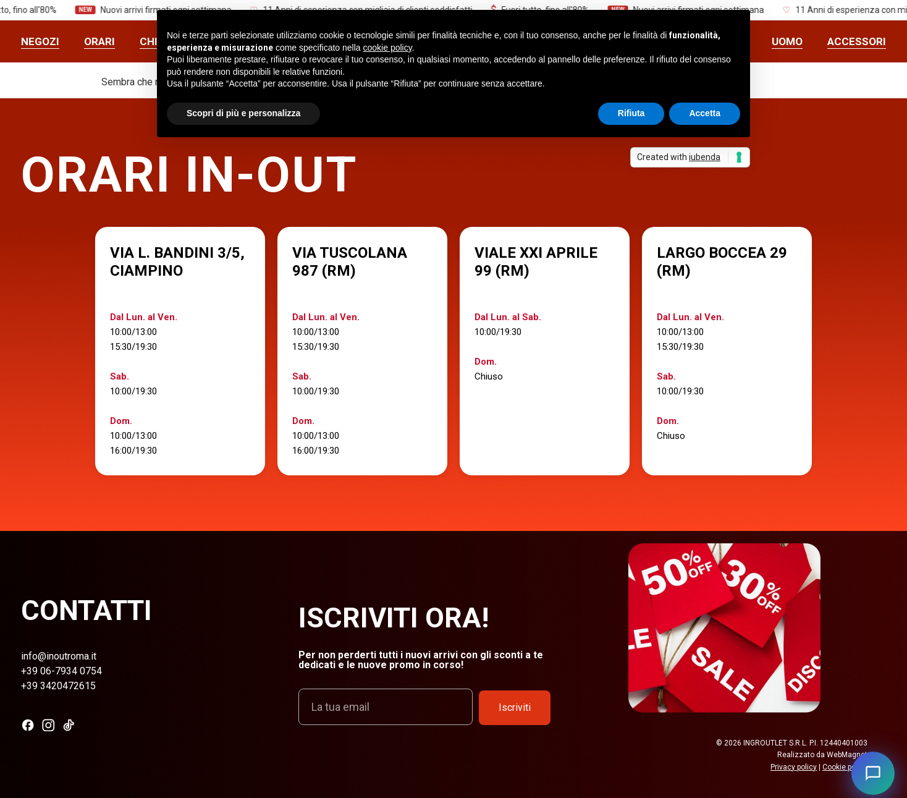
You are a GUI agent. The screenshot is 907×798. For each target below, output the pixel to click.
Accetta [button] (704, 113)
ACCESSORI (856, 41)
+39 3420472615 (58, 686)
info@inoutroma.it (58, 656)
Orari (99, 41)
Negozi (40, 41)
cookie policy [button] (387, 48)
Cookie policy (844, 767)
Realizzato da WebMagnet (822, 754)
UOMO (787, 41)
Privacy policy (793, 767)
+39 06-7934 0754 (61, 671)
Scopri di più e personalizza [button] (243, 113)
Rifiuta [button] (631, 113)
